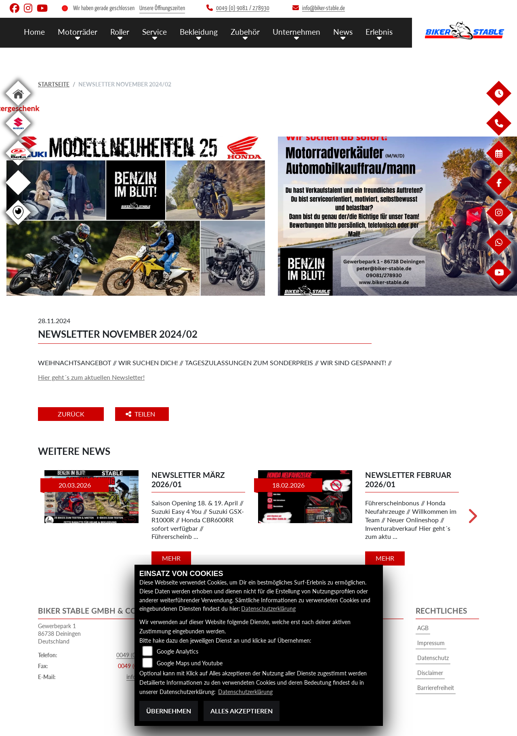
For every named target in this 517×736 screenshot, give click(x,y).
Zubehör (245, 31)
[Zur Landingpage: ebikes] (18, 196)
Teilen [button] (142, 414)
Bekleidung (199, 31)
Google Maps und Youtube (190, 663)
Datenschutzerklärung (268, 609)
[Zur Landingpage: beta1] (18, 167)
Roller (119, 31)
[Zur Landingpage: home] (18, 107)
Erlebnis (379, 31)
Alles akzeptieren (241, 711)
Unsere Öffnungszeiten (162, 8)
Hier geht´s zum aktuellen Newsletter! (91, 377)
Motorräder (77, 31)
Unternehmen (296, 31)
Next (472, 519)
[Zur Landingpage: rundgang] (18, 226)
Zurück (71, 414)
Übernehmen (168, 711)
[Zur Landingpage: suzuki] (18, 137)
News (343, 31)
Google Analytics (177, 651)
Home (34, 31)
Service (154, 31)
